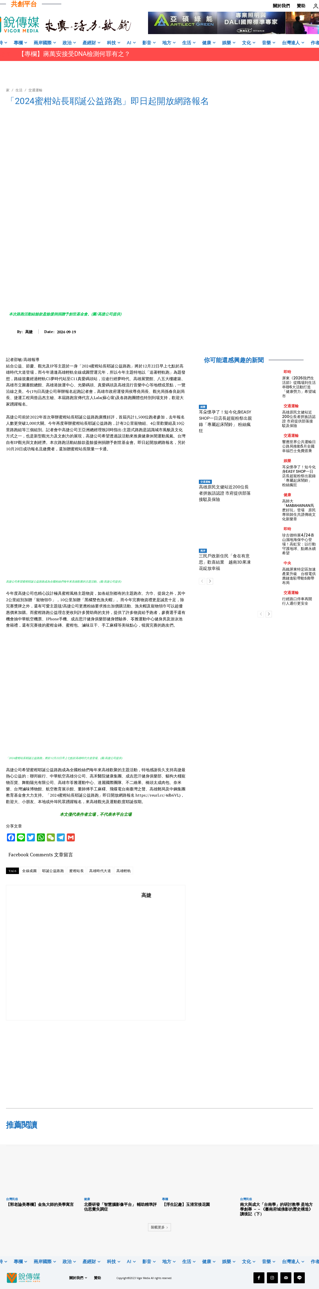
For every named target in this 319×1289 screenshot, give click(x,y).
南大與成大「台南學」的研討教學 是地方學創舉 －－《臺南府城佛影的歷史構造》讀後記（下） (276, 1209)
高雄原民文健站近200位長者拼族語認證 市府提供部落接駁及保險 (225, 493)
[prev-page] (202, 581)
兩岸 (202, 550)
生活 (18, 90)
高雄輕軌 (123, 870)
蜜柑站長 (76, 870)
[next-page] (210, 581)
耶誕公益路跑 (53, 870)
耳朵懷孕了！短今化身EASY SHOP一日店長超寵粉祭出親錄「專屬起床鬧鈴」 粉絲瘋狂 (299, 475)
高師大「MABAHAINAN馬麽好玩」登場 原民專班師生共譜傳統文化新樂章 (299, 510)
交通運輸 (35, 90)
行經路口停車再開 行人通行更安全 (299, 601)
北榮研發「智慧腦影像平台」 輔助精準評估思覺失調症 (120, 1207)
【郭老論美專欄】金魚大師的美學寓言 (40, 1204)
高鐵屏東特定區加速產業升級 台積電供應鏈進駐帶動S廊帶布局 (299, 576)
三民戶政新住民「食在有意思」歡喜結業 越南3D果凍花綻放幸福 (225, 562)
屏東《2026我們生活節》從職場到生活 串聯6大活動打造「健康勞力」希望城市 (299, 387)
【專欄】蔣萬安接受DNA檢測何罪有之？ (74, 54)
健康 (287, 494)
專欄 (165, 1199)
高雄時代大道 (100, 870)
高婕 (29, 331)
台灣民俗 (12, 1199)
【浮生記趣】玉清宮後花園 (186, 1204)
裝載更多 (159, 1227)
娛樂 (202, 407)
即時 (287, 371)
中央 (287, 563)
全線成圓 (29, 870)
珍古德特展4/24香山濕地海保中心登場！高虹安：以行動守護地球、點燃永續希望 (299, 544)
